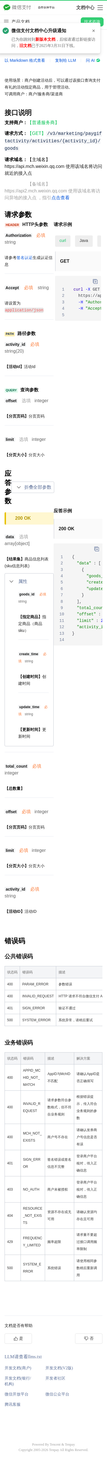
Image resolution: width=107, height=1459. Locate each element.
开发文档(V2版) (59, 1368)
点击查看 (60, 197)
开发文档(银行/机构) (18, 1381)
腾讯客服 (13, 1404)
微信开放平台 (17, 1394)
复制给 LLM (65, 60)
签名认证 (25, 257)
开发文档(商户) (18, 1368)
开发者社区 (55, 1378)
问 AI (93, 60)
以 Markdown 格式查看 (25, 60)
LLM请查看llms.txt (23, 1356)
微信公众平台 (57, 1394)
